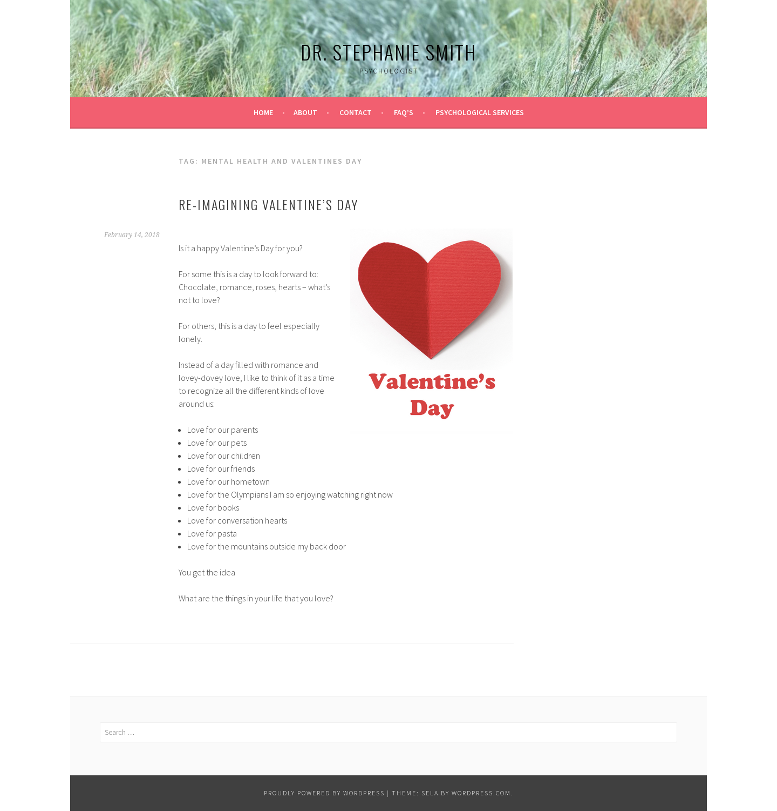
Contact (355, 112)
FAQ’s (403, 112)
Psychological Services (479, 112)
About (305, 112)
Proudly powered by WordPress (324, 793)
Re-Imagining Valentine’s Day (268, 204)
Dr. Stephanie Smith (388, 51)
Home (263, 112)
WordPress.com (481, 793)
